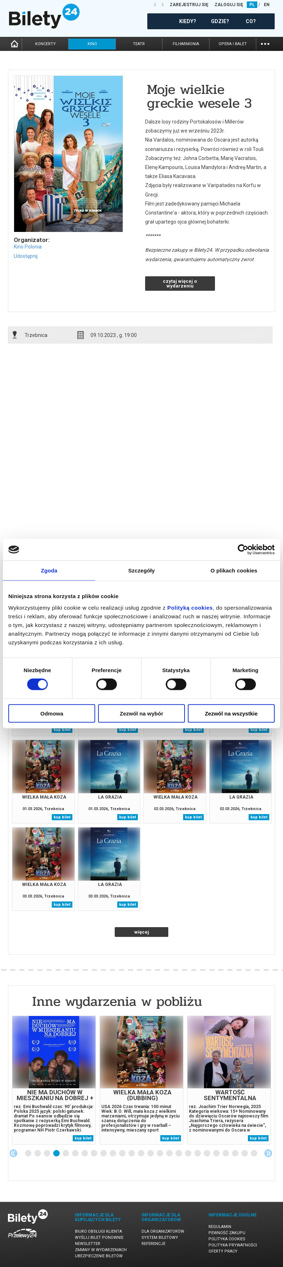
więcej (141, 932)
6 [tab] (75, 1153)
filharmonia (186, 44)
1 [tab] (28, 1153)
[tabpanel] (54, 1080)
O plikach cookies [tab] (234, 570)
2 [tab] (38, 1153)
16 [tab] (169, 1153)
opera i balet (233, 44)
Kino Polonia (28, 247)
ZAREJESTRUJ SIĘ (189, 4)
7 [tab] (85, 1153)
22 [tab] (226, 1153)
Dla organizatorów (163, 1231)
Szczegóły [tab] (141, 570)
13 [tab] (141, 1153)
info (250, 335)
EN (267, 4)
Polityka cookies (226, 1239)
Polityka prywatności (232, 1245)
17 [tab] (179, 1153)
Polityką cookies (190, 607)
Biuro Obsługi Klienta (98, 1231)
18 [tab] (188, 1153)
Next (268, 1153)
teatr (139, 44)
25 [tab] (254, 1153)
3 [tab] (47, 1153)
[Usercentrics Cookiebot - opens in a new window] (243, 549)
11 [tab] (122, 1153)
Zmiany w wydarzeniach (101, 1249)
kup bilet (62, 729)
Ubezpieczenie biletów (99, 1256)
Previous (13, 1153)
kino (92, 44)
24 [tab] (245, 1153)
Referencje (153, 1243)
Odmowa (52, 713)
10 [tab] (113, 1153)
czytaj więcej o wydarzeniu (180, 283)
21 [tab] (216, 1153)
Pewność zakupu (226, 1233)
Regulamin (219, 1226)
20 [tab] (207, 1153)
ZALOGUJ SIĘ (229, 4)
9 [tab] (103, 1153)
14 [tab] (151, 1153)
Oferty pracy (222, 1251)
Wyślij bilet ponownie (99, 1237)
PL (252, 4)
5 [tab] (66, 1153)
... (265, 43)
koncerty (45, 44)
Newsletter (87, 1243)
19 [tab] (198, 1153)
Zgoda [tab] (49, 570)
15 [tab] (160, 1153)
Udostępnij (26, 256)
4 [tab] (56, 1153)
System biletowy (160, 1237)
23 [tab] (235, 1153)
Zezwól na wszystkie (231, 713)
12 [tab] (132, 1153)
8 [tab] (94, 1153)
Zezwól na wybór (141, 713)
